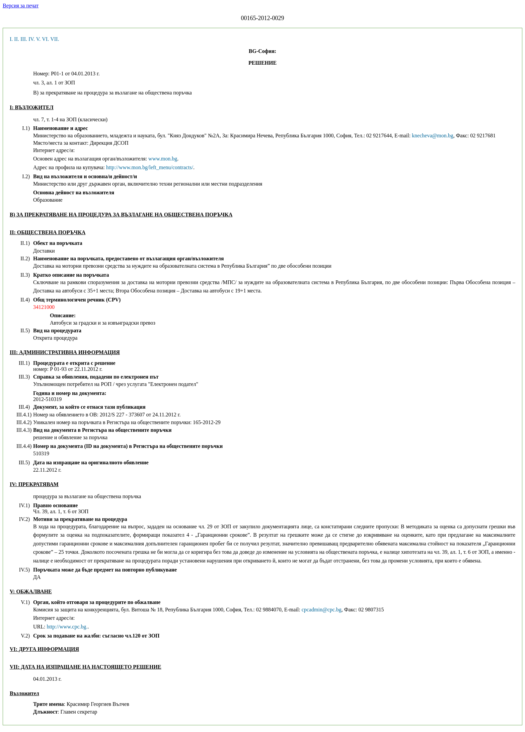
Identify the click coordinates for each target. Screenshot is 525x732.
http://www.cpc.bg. (67, 626)
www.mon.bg (162, 158)
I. (11, 39)
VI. (45, 39)
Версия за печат (21, 5)
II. (16, 39)
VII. (54, 39)
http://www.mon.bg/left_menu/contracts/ (149, 167)
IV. (31, 39)
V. (38, 39)
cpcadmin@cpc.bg (322, 609)
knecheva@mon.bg (432, 135)
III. (23, 39)
